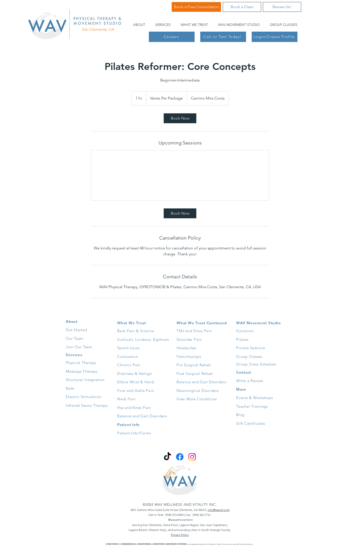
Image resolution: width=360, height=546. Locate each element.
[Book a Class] (242, 7)
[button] (138, 24)
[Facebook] (180, 457)
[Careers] (172, 37)
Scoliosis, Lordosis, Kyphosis (143, 339)
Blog (240, 414)
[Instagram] (192, 457)
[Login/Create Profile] (274, 37)
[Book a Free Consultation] (196, 7)
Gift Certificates (250, 423)
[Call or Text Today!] (223, 37)
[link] (180, 118)
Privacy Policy (180, 535)
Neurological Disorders (198, 390)
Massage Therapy (81, 371)
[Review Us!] (282, 7)
